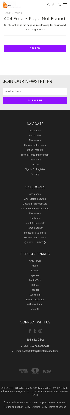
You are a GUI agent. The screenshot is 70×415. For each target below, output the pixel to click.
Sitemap (35, 174)
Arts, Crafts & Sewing (35, 199)
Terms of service (57, 407)
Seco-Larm (35, 294)
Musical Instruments (35, 145)
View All (35, 309)
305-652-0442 (35, 339)
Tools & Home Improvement (35, 155)
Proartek (35, 290)
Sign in (28, 169)
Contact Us (36, 402)
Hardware (35, 218)
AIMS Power (35, 261)
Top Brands (35, 159)
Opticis (35, 285)
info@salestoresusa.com (44, 351)
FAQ (45, 402)
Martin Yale (35, 280)
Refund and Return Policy (17, 407)
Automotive (35, 135)
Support (35, 164)
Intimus (35, 270)
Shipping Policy (39, 407)
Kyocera (35, 275)
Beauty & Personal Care (35, 203)
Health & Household (35, 223)
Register (40, 169)
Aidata (35, 265)
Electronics (35, 140)
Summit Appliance (35, 299)
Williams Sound (35, 304)
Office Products (35, 150)
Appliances (35, 130)
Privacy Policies (57, 402)
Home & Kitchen (35, 228)
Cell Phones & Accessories (35, 208)
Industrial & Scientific (35, 233)
